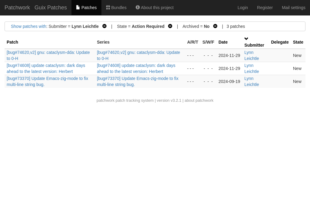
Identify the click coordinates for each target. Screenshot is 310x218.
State (298, 42)
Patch (12, 42)
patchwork (105, 100)
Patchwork (17, 8)
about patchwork (199, 100)
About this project (154, 7)
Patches (86, 7)
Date (223, 42)
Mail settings (293, 7)
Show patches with (28, 26)
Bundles (116, 7)
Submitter (254, 45)
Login (243, 7)
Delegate (280, 42)
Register (265, 7)
